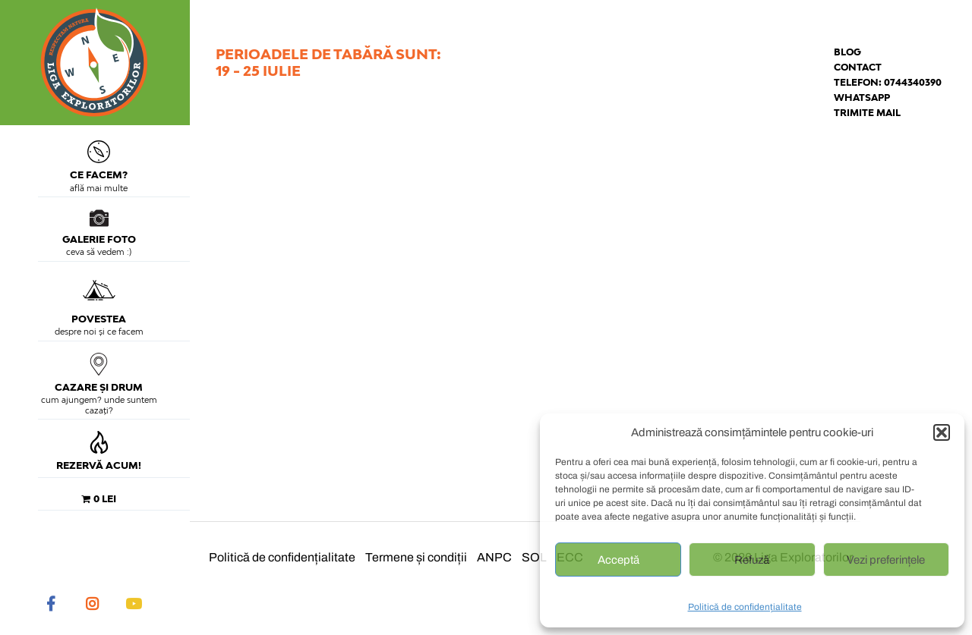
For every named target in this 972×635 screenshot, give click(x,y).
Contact (858, 67)
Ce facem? (99, 160)
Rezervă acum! (98, 451)
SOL (534, 557)
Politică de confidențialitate (745, 607)
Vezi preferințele (886, 560)
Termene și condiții (416, 557)
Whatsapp (862, 97)
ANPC (494, 557)
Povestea (98, 299)
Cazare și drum (99, 373)
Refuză (751, 560)
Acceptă (618, 560)
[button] (941, 432)
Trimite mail (867, 112)
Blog (847, 52)
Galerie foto (99, 227)
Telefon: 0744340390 (888, 82)
